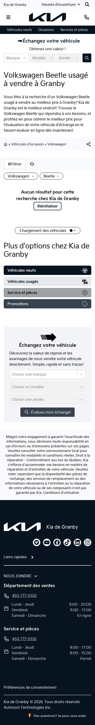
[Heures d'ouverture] (61, 4)
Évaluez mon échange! (47, 412)
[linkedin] (77, 542)
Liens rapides (15, 556)
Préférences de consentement (30, 687)
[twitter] (36, 542)
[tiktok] (67, 542)
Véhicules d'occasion (27, 144)
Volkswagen (56, 144)
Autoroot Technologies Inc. (27, 707)
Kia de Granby (15, 4)
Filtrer (15, 164)
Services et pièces (74, 29)
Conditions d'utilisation (61, 492)
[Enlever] (32, 176)
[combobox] (6, 58)
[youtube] (47, 542)
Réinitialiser (47, 206)
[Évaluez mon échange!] (86, 57)
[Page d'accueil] (22, 526)
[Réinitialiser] (31, 164)
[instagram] (87, 542)
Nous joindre (18, 575)
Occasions (46, 29)
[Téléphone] (86, 17)
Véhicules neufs (19, 29)
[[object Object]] (88, 144)
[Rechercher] (87, 4)
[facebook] (57, 542)
